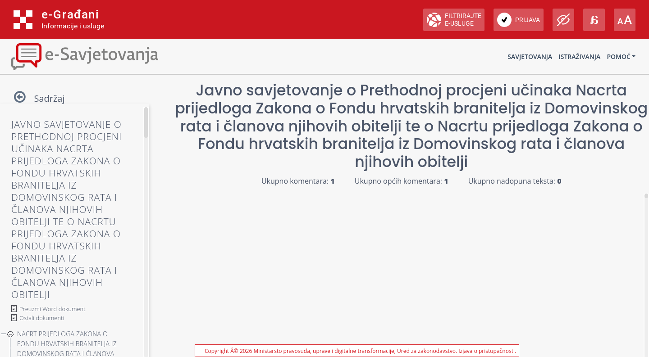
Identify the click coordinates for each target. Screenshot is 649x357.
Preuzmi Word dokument (52, 309)
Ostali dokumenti (41, 318)
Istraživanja (579, 56)
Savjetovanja (529, 56)
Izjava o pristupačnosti (486, 351)
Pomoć (618, 56)
